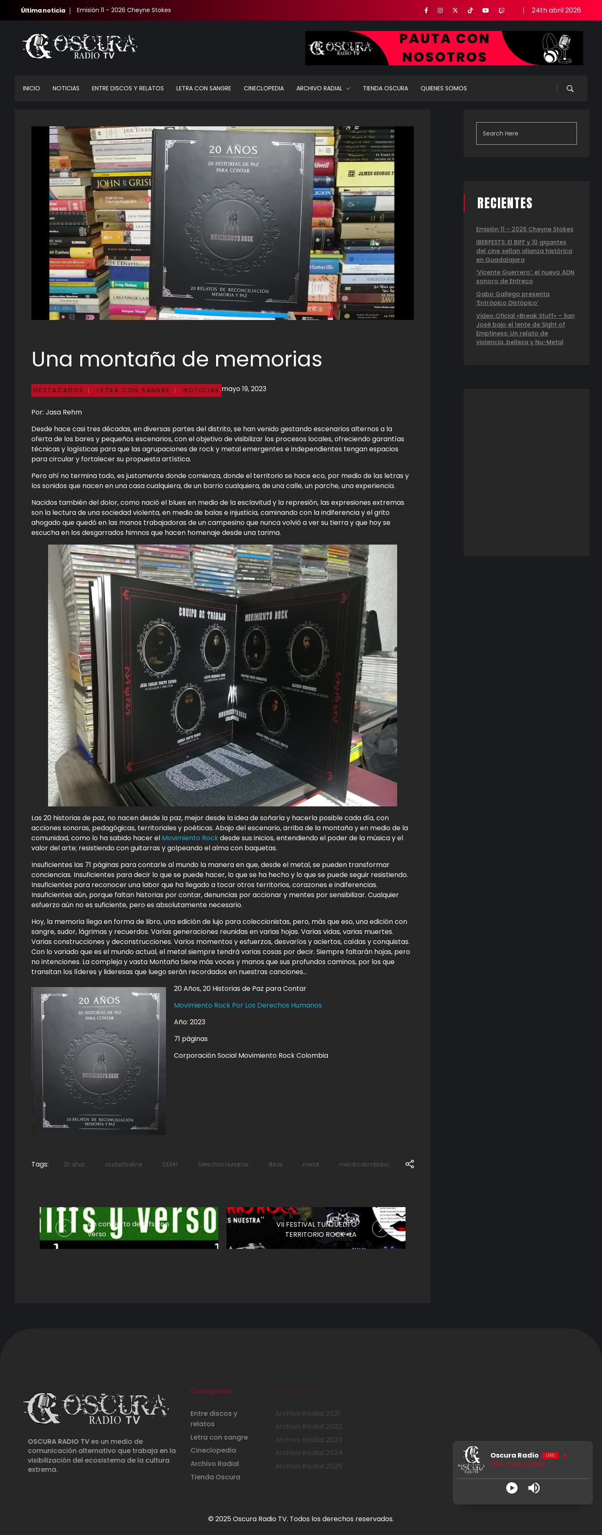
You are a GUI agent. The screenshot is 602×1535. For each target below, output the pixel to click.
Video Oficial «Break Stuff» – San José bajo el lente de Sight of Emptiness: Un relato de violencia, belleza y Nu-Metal (525, 329)
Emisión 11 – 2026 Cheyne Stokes (124, 10)
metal (311, 1164)
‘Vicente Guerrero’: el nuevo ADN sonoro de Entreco (525, 276)
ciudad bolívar (123, 1164)
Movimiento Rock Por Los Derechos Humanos (248, 1005)
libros (275, 1164)
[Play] (512, 1488)
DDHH (170, 1164)
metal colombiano (364, 1164)
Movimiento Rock (190, 838)
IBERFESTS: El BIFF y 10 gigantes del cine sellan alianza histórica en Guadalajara (524, 251)
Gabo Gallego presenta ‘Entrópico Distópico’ (513, 298)
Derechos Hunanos (223, 1164)
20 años (74, 1164)
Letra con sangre (134, 390)
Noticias (201, 390)
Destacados (58, 390)
